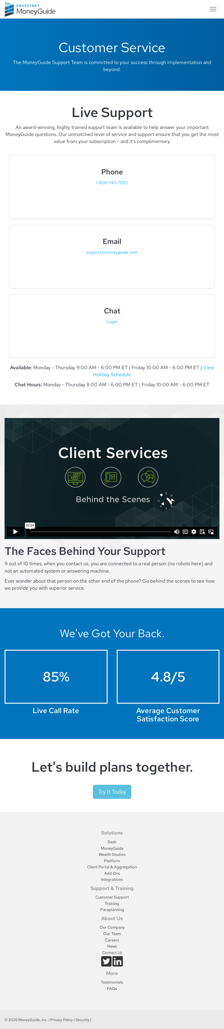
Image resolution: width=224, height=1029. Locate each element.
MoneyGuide (112, 848)
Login (112, 321)
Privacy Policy (61, 1019)
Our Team (112, 933)
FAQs (112, 988)
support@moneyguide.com (112, 252)
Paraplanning (112, 909)
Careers (112, 940)
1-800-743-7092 (112, 182)
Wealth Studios (112, 854)
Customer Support (112, 897)
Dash (112, 842)
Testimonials (112, 982)
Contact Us (112, 952)
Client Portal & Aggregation (112, 867)
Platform (112, 860)
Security (82, 1019)
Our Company (112, 927)
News (112, 946)
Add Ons (112, 873)
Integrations (112, 879)
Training (112, 903)
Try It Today (112, 791)
